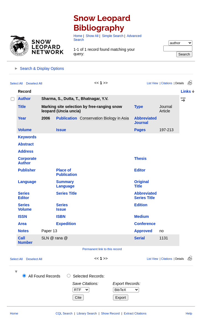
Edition (140, 205)
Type (138, 106)
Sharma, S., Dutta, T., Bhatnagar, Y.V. (74, 98)
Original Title (141, 183)
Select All (16, 83)
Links (186, 91)
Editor (139, 170)
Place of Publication (66, 172)
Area (22, 223)
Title (22, 106)
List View (152, 83)
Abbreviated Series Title (145, 195)
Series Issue (62, 207)
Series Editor (24, 195)
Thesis (140, 158)
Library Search (87, 313)
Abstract (26, 144)
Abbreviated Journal (145, 120)
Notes (23, 231)
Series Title (66, 193)
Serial (139, 238)
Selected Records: (88, 276)
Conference (145, 223)
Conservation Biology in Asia (104, 118)
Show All (92, 36)
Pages (140, 130)
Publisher (27, 170)
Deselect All (34, 83)
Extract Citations (135, 313)
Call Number (25, 240)
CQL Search (64, 313)
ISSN (22, 216)
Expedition (66, 223)
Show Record (110, 313)
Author (24, 98)
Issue (61, 130)
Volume (25, 130)
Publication (66, 118)
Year (22, 118)
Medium (141, 216)
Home (78, 36)
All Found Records (44, 276)
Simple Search (112, 36)
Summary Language (65, 183)
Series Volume (25, 207)
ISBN (60, 216)
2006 (45, 118)
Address (25, 151)
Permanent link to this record (102, 249)
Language (27, 181)
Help (189, 313)
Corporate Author (27, 160)
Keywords (27, 137)
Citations (166, 83)
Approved (143, 231)
